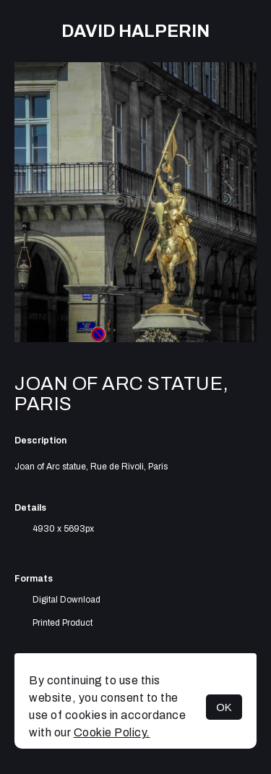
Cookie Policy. (112, 732)
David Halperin (135, 31)
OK (224, 707)
